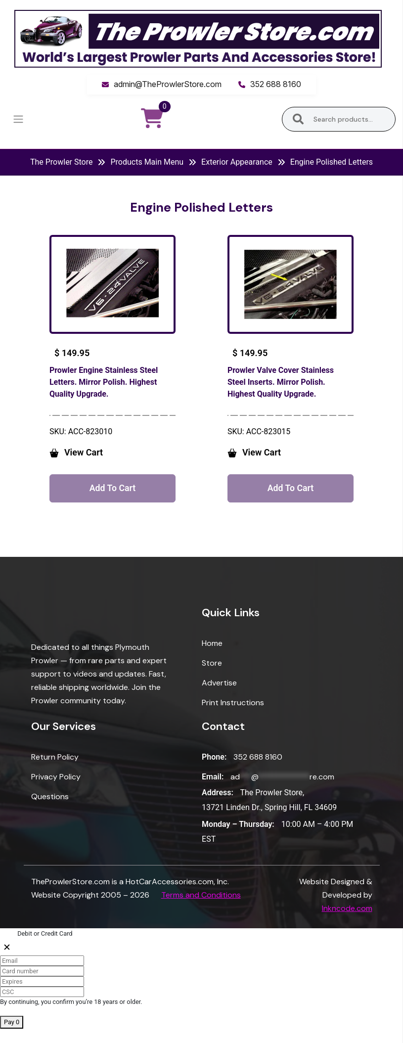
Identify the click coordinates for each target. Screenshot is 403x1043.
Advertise (219, 697)
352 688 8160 (275, 84)
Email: (213, 791)
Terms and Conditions (201, 910)
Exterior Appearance (236, 162)
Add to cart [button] (112, 501)
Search (298, 119)
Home (212, 658)
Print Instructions (233, 717)
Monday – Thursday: (238, 839)
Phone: (214, 771)
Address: (217, 807)
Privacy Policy (56, 791)
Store (212, 678)
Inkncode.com (347, 923)
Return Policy (55, 771)
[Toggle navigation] (18, 119)
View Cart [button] (100, 464)
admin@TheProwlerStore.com (168, 84)
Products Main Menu (146, 162)
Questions (50, 811)
